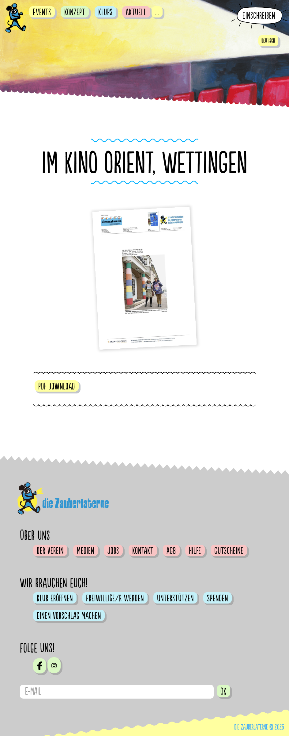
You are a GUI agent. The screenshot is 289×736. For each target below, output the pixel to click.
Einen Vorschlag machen (69, 616)
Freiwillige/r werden (115, 598)
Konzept (74, 12)
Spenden (217, 598)
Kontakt (142, 551)
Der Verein (50, 551)
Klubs (105, 12)
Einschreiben (258, 15)
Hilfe (195, 551)
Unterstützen (175, 598)
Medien (85, 551)
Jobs (113, 551)
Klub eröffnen (55, 598)
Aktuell (136, 12)
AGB (171, 551)
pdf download (56, 386)
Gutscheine (228, 551)
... (157, 12)
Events (42, 12)
